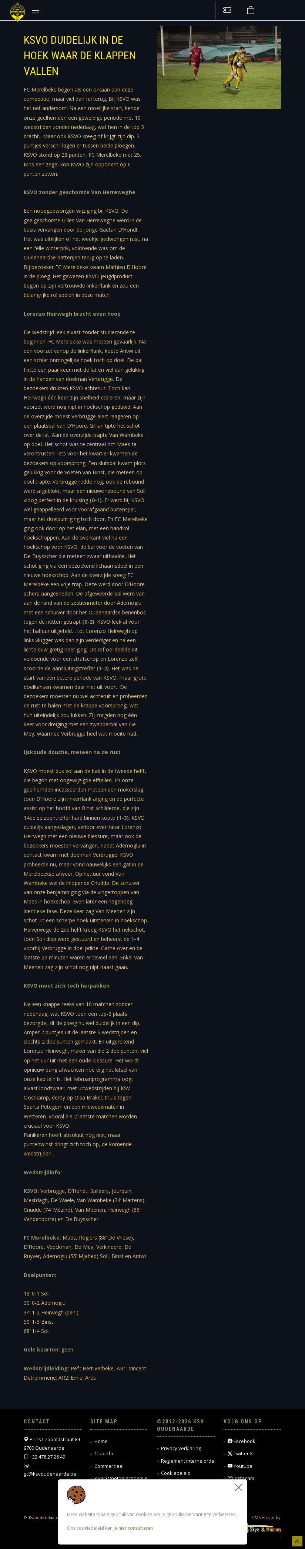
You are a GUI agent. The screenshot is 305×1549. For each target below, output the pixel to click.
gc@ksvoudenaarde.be (50, 1473)
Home (101, 1441)
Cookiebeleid (176, 1473)
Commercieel (109, 1466)
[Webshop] (251, 10)
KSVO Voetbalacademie (121, 1478)
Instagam (241, 1478)
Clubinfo (103, 1453)
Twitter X (240, 1453)
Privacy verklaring (181, 1448)
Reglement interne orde (187, 1460)
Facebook (241, 1441)
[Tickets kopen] (227, 10)
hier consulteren (135, 1528)
